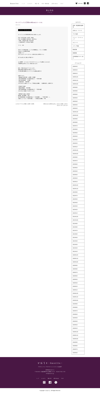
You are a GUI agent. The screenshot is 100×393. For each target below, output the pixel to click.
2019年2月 (75, 324)
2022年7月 (75, 195)
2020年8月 (75, 268)
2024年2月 (75, 143)
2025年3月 (75, 104)
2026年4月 (75, 66)
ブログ (61, 3)
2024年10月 (75, 115)
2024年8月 (75, 122)
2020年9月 (75, 265)
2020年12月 (75, 255)
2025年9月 (75, 87)
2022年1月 (75, 213)
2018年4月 (75, 352)
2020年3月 (75, 282)
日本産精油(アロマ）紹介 (78, 57)
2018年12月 (75, 331)
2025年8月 (75, 90)
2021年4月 (75, 241)
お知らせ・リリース (77, 30)
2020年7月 (75, 272)
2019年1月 (75, 328)
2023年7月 (75, 160)
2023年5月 (75, 167)
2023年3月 (75, 174)
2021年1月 (75, 251)
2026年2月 (75, 69)
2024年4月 (75, 136)
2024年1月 (75, 146)
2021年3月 (75, 244)
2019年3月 (75, 321)
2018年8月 (75, 345)
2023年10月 (75, 153)
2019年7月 (75, 310)
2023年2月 (75, 178)
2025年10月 (75, 83)
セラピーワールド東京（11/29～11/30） (25, 103)
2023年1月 (75, 181)
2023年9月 (75, 157)
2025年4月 (75, 101)
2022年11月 (75, 188)
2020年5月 (75, 279)
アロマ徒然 (75, 34)
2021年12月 (75, 216)
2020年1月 (75, 289)
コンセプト (29, 3)
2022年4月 (75, 202)
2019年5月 (75, 314)
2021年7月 (75, 230)
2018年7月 (75, 349)
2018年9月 (75, 342)
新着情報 (75, 53)
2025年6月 (75, 94)
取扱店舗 (75, 49)
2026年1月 (75, 73)
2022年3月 (75, 206)
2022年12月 (75, 185)
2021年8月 (75, 227)
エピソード (75, 42)
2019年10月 (75, 300)
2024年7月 (75, 125)
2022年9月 (75, 192)
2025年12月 (75, 76)
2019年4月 (75, 317)
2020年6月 (75, 275)
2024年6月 (75, 129)
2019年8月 (75, 307)
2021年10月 (75, 220)
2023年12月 (75, 150)
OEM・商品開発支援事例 (78, 26)
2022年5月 (75, 199)
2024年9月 (75, 118)
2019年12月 (75, 293)
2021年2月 (75, 248)
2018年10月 (75, 338)
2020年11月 (75, 258)
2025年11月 (75, 80)
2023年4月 (75, 171)
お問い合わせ (55, 3)
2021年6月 (75, 234)
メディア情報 (76, 46)
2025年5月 (75, 97)
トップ (23, 3)
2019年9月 (75, 303)
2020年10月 (75, 261)
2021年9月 (75, 223)
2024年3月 (75, 139)
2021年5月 (75, 237)
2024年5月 (75, 132)
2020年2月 (75, 286)
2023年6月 (75, 164)
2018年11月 (75, 335)
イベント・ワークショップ (25, 30)
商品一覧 (37, 3)
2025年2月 (75, 108)
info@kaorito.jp (50, 373)
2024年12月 (75, 111)
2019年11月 (75, 296)
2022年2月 (75, 209)
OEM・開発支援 (45, 3)
